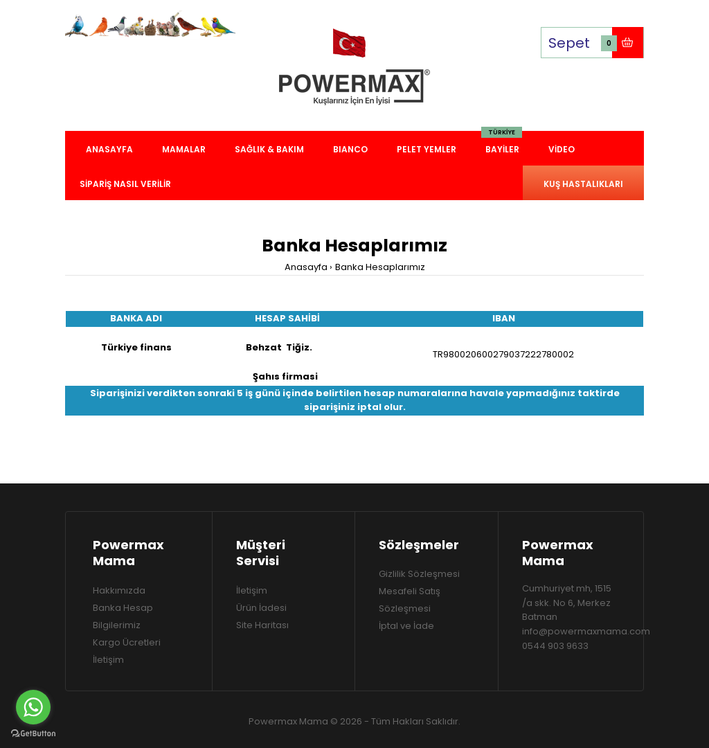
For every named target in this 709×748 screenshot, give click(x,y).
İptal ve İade (406, 625)
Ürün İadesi (261, 607)
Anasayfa (306, 267)
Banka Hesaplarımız (380, 267)
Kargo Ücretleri (127, 642)
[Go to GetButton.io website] (33, 733)
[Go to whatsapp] (33, 707)
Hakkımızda (119, 590)
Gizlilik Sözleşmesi (419, 573)
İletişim (108, 659)
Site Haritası (262, 625)
